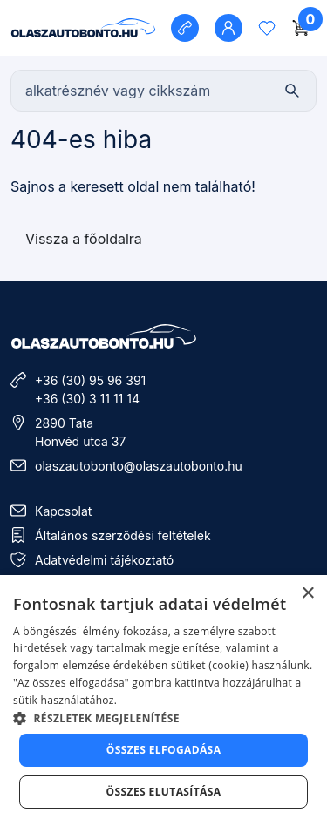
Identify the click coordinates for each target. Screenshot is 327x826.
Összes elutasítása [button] (163, 791)
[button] (163, 718)
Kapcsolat (63, 511)
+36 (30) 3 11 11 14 (87, 398)
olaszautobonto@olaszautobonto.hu (138, 465)
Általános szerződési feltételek (123, 535)
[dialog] (163, 700)
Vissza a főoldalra (83, 238)
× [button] (307, 593)
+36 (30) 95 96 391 (90, 380)
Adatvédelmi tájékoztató (104, 559)
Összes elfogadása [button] (163, 749)
